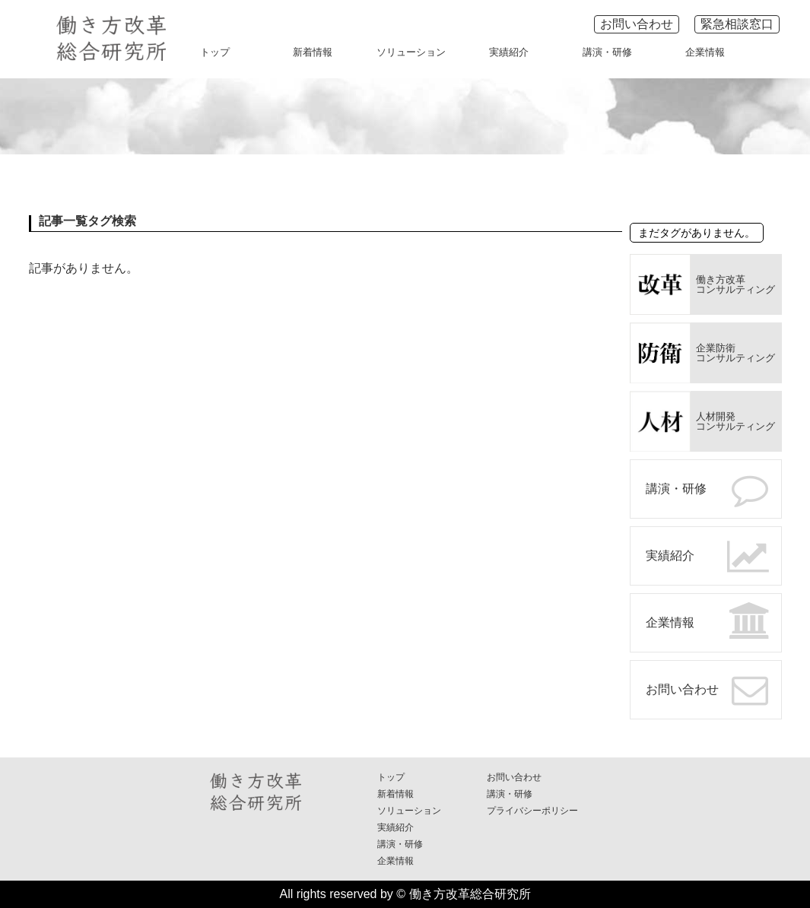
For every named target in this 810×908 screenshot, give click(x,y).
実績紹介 (509, 52)
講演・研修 (607, 52)
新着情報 (312, 52)
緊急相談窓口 (736, 23)
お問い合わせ (636, 23)
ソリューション (411, 52)
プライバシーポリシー (532, 810)
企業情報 (705, 52)
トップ (215, 52)
